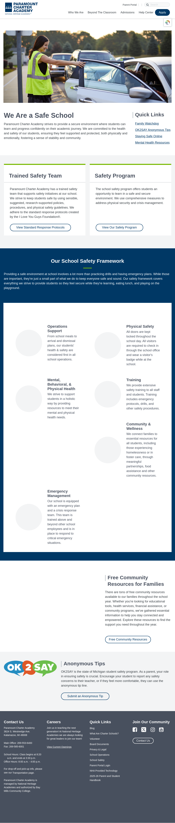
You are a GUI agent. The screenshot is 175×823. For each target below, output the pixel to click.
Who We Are (76, 12)
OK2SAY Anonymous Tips (153, 130)
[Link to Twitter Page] (143, 730)
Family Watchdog (147, 123)
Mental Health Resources (152, 142)
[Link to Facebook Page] (135, 730)
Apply (162, 12)
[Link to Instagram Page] (153, 730)
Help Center (146, 12)
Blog (92, 728)
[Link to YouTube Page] (161, 730)
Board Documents (99, 744)
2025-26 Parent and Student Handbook (105, 778)
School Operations (99, 754)
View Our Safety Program (119, 227)
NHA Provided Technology (103, 770)
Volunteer (95, 738)
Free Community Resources (128, 639)
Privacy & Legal (98, 749)
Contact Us (143, 740)
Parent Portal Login (100, 765)
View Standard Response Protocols (40, 227)
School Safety (97, 760)
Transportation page (23, 772)
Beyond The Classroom (102, 12)
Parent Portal (130, 4)
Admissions (127, 12)
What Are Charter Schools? (104, 733)
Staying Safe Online (148, 136)
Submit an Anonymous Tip (85, 696)
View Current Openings (59, 747)
